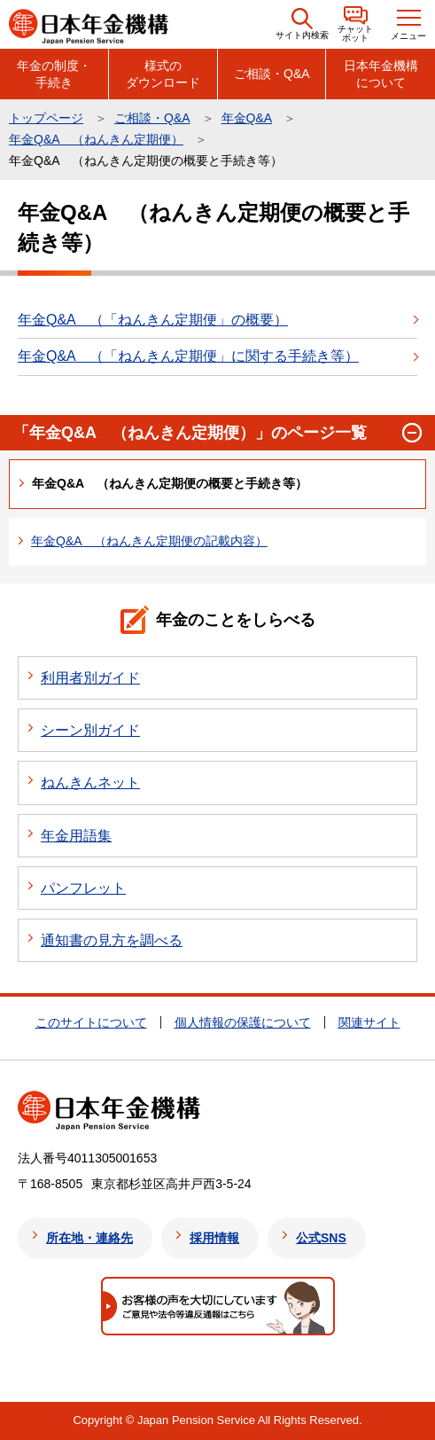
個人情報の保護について (243, 1022)
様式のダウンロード (163, 74)
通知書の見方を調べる (112, 940)
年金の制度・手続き (54, 74)
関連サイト (369, 1022)
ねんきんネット (90, 782)
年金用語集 (76, 835)
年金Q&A (247, 118)
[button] (302, 24)
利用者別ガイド (90, 677)
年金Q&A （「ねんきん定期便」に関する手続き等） (188, 356)
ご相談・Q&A (272, 74)
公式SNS (321, 1238)
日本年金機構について (381, 74)
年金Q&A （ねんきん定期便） (96, 139)
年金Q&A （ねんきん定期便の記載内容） (149, 541)
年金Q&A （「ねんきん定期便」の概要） (153, 319)
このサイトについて (91, 1022)
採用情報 (214, 1238)
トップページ (46, 118)
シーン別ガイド (90, 730)
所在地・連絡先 (89, 1238)
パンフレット (83, 888)
